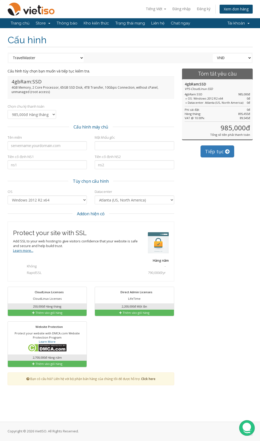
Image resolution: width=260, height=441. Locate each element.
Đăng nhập (181, 8)
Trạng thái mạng (130, 23)
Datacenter (103, 191)
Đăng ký (203, 8)
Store (43, 23)
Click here (148, 379)
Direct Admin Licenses (133, 292)
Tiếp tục (217, 151)
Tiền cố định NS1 (21, 156)
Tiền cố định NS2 (108, 156)
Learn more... (23, 250)
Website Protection (46, 327)
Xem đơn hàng (236, 9)
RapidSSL (92, 273)
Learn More (47, 342)
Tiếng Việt (156, 8)
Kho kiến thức (96, 23)
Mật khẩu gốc (105, 137)
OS (10, 191)
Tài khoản (238, 23)
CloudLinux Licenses (46, 292)
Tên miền (15, 137)
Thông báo (67, 23)
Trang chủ (20, 23)
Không (92, 267)
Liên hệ (158, 23)
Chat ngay (180, 23)
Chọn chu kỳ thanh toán (26, 106)
